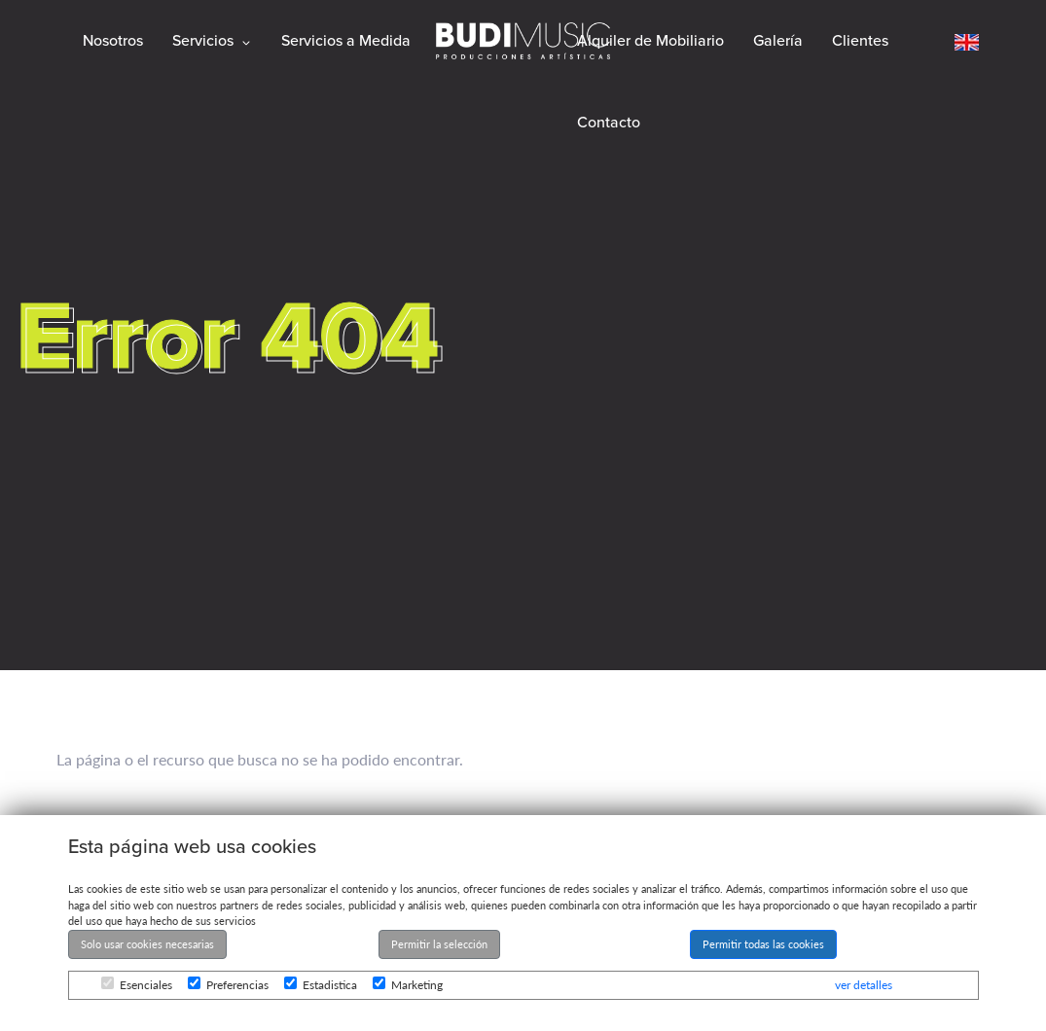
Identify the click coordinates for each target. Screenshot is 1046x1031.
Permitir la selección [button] (439, 944)
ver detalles (863, 985)
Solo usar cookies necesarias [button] (147, 944)
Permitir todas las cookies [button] (763, 944)
